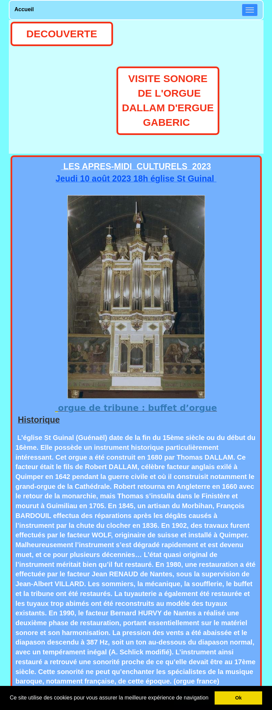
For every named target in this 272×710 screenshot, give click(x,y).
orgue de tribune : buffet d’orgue (137, 408)
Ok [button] (238, 698)
